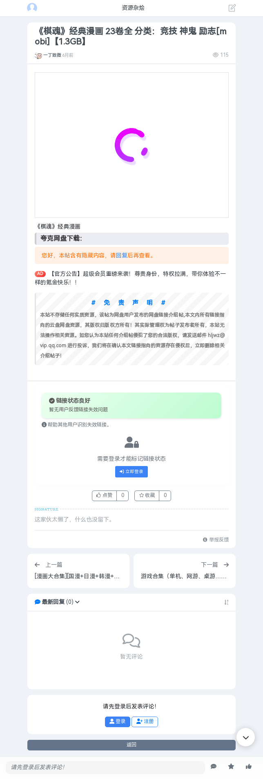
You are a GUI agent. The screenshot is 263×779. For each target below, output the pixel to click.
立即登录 (131, 471)
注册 (145, 721)
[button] (77, 602)
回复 (121, 256)
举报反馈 (215, 540)
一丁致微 (52, 55)
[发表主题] (232, 8)
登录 (117, 721)
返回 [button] (131, 745)
